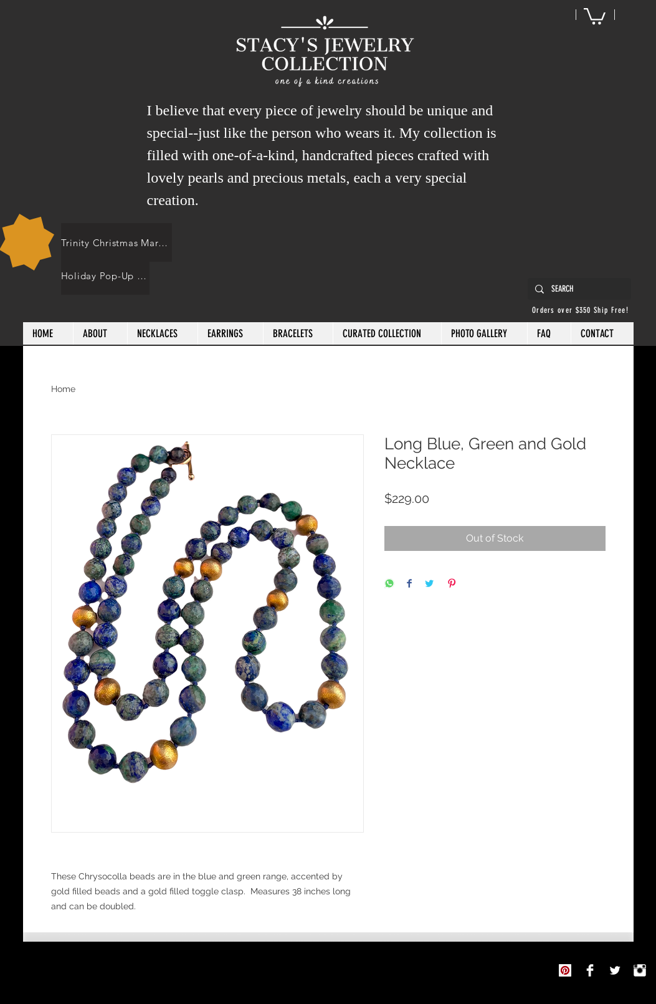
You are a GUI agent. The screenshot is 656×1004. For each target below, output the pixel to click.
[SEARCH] (578, 289)
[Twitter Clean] (615, 970)
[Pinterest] (565, 970)
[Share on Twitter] (429, 584)
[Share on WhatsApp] (389, 584)
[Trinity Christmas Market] (116, 242)
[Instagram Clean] (640, 970)
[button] (595, 15)
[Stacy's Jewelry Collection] (590, 970)
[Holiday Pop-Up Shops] (105, 275)
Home (63, 389)
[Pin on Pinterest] (452, 584)
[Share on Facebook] (409, 584)
